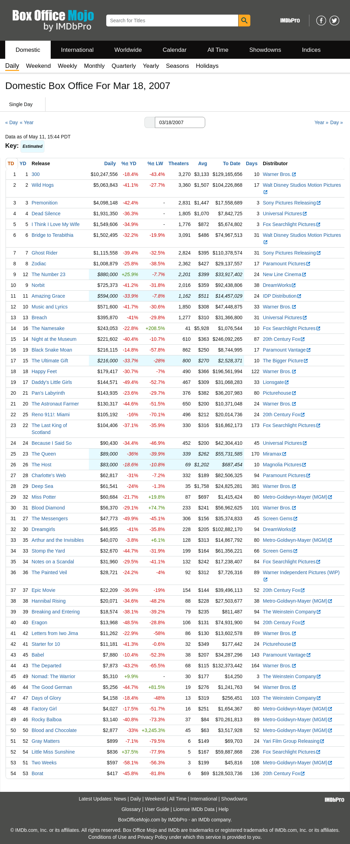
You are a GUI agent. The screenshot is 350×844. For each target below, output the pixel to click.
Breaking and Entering (56, 611)
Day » (336, 122)
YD (22, 163)
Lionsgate (276, 382)
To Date (231, 163)
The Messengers (50, 518)
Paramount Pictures (287, 263)
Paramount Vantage (287, 350)
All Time (218, 50)
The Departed (46, 665)
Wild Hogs (43, 185)
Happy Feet (44, 371)
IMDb (204, 819)
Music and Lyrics (50, 307)
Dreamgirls (43, 529)
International (77, 50)
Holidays (207, 66)
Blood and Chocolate (54, 730)
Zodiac (39, 263)
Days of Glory (46, 698)
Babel (38, 655)
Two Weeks (44, 762)
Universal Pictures (285, 213)
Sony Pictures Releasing (292, 203)
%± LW (155, 163)
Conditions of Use (107, 837)
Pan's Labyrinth (48, 393)
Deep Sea (42, 486)
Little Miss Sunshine (53, 752)
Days (251, 163)
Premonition (45, 203)
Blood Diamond (48, 508)
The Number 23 (48, 274)
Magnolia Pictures (285, 464)
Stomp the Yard (48, 551)
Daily (110, 163)
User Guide (157, 809)
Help (223, 809)
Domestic (28, 50)
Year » (321, 122)
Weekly (67, 66)
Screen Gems (280, 518)
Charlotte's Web (49, 475)
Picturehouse (280, 393)
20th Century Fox (284, 339)
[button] (149, 122)
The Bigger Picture (285, 360)
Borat (37, 773)
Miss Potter (44, 497)
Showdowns (265, 50)
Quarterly (124, 66)
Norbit (38, 285)
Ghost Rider (45, 253)
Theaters (178, 163)
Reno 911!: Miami (51, 414)
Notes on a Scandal (53, 561)
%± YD (128, 163)
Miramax (275, 454)
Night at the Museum (54, 339)
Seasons (177, 66)
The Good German (52, 687)
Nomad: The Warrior (53, 676)
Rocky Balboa (46, 719)
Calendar (175, 50)
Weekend (38, 66)
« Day (11, 122)
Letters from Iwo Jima (55, 633)
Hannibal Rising (49, 601)
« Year (27, 122)
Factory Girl (44, 709)
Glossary (131, 809)
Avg (202, 163)
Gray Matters (46, 741)
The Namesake (48, 328)
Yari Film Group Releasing (294, 741)
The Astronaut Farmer (55, 404)
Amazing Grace (48, 296)
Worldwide (128, 50)
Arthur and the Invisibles (58, 540)
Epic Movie (43, 590)
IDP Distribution (282, 296)
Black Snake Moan (52, 350)
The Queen (44, 454)
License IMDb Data (194, 809)
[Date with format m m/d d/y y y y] (180, 122)
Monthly (94, 66)
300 (36, 174)
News (120, 799)
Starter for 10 (46, 644)
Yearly (151, 66)
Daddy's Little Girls (52, 382)
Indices (311, 50)
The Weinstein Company (292, 611)
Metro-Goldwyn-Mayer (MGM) (298, 497)
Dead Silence (46, 213)
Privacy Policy (153, 837)
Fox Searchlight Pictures (292, 224)
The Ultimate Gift (50, 360)
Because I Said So (52, 443)
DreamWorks (279, 285)
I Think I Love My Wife (56, 224)
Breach (39, 317)
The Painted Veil (49, 572)
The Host (41, 464)
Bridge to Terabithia (52, 235)
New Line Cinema (285, 274)
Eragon (39, 622)
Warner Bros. (280, 174)
